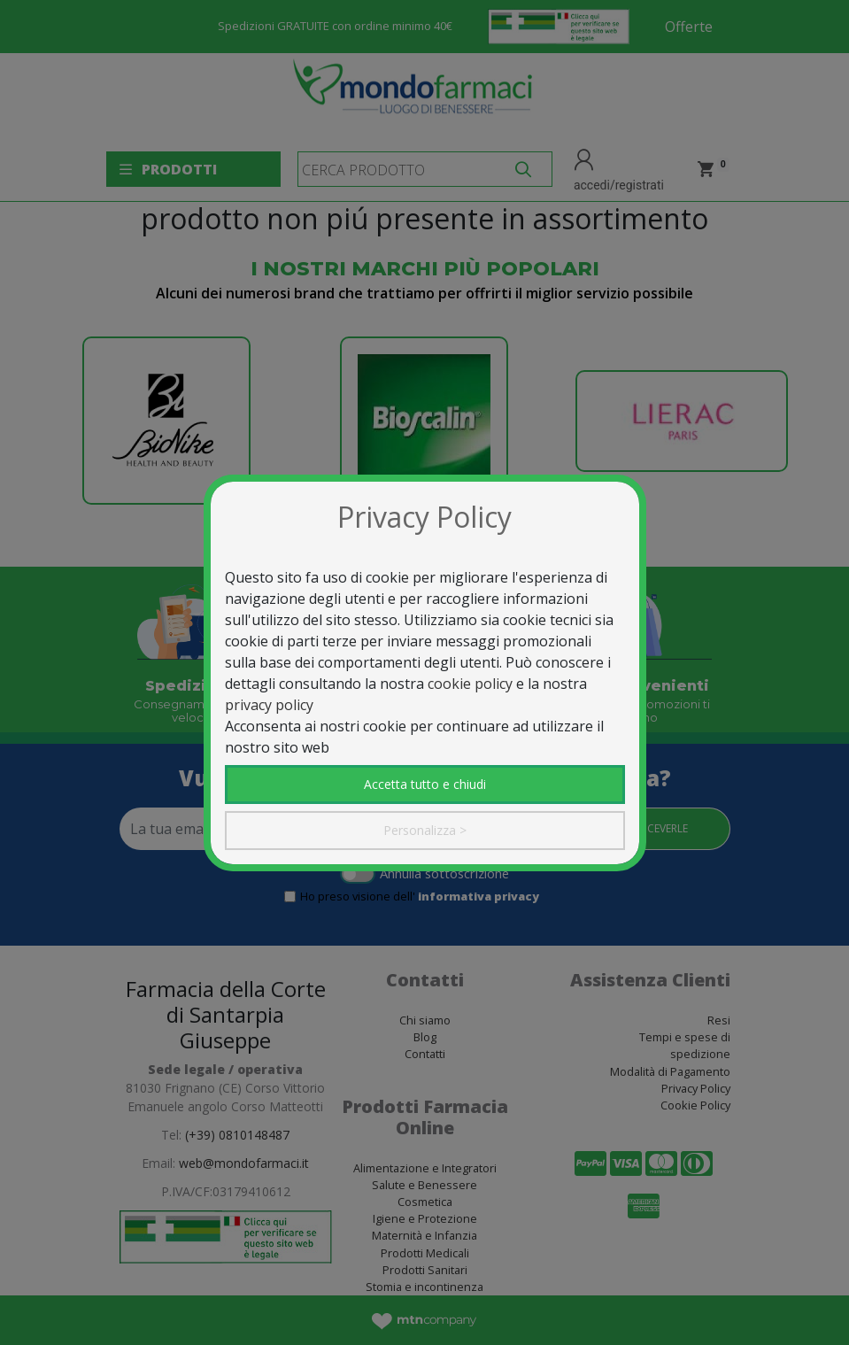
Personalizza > (425, 830)
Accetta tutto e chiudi (425, 784)
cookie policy (470, 683)
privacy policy (269, 705)
